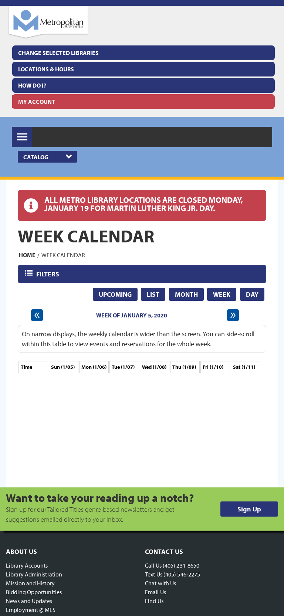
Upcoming (115, 294)
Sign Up (249, 509)
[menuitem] (143, 69)
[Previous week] (37, 315)
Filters (48, 273)
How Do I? (32, 85)
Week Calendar (63, 255)
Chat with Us (160, 583)
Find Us (154, 601)
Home (27, 255)
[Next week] (233, 315)
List (153, 294)
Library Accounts (27, 565)
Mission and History (30, 583)
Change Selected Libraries (58, 53)
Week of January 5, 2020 (131, 315)
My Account (36, 101)
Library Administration (34, 574)
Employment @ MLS (31, 609)
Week (221, 294)
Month (186, 294)
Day (252, 294)
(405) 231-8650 (181, 565)
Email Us (155, 592)
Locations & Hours (46, 69)
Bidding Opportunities (34, 592)
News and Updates (29, 601)
